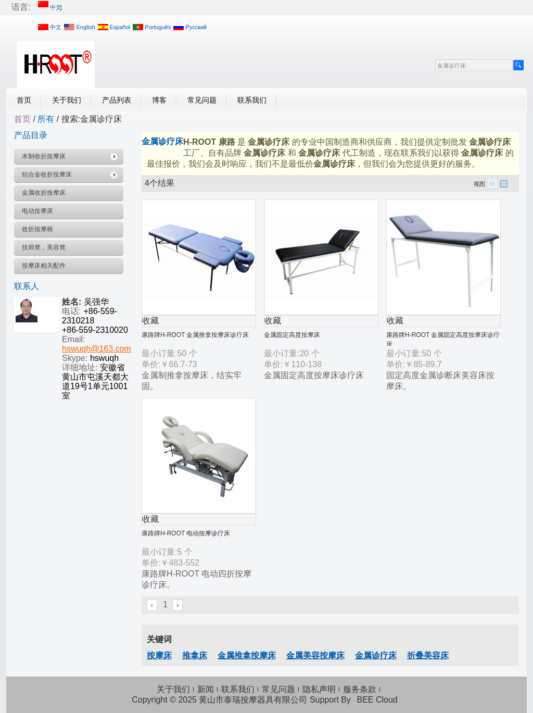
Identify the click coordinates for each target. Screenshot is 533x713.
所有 (45, 119)
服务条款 (359, 689)
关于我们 (66, 100)
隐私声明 (319, 689)
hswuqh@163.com (96, 348)
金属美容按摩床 (315, 655)
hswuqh (104, 358)
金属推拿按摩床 (247, 655)
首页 (24, 100)
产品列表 (116, 100)
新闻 (205, 689)
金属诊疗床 (376, 655)
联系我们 (251, 100)
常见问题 (202, 100)
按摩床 (159, 655)
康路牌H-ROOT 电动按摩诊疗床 (186, 533)
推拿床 (194, 655)
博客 (159, 100)
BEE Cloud (377, 699)
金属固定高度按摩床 (292, 335)
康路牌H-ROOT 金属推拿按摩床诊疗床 (195, 335)
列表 (492, 184)
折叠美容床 (428, 655)
